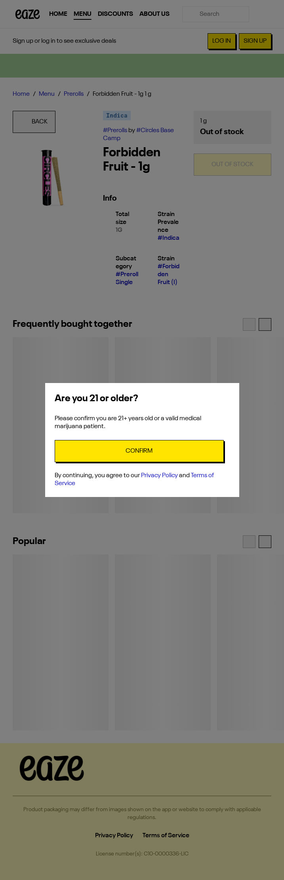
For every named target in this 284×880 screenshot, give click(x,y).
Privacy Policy (159, 475)
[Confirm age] (139, 451)
